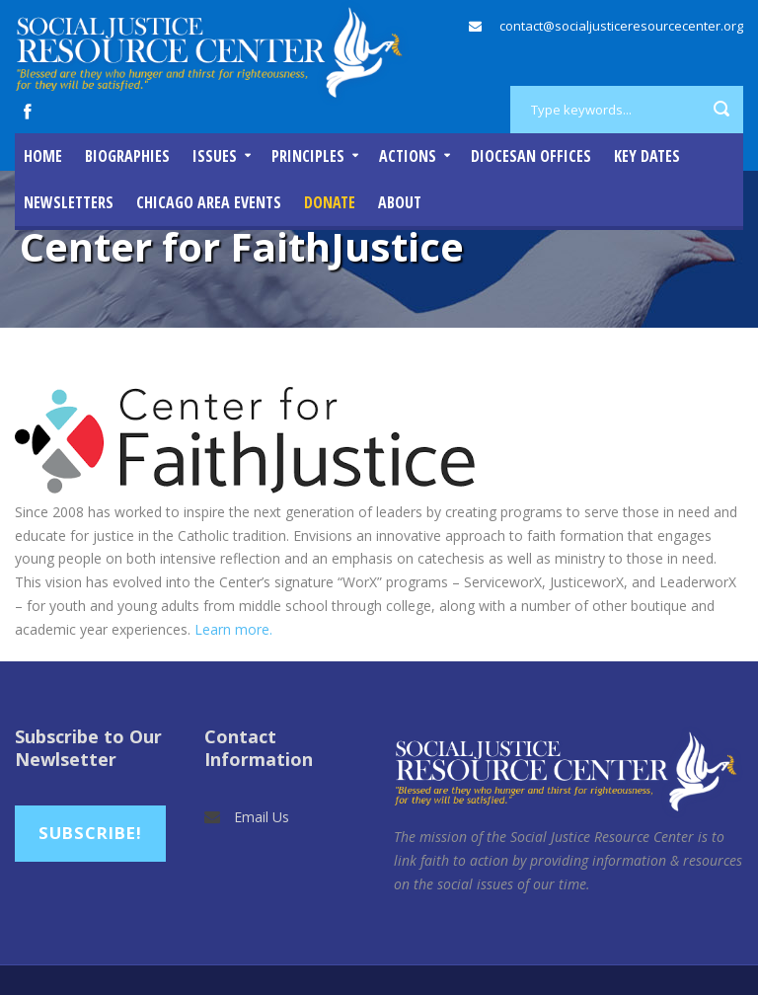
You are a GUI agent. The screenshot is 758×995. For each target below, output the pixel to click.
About (399, 202)
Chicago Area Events (208, 202)
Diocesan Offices (531, 156)
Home (43, 156)
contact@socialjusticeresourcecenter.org (621, 26)
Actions (407, 156)
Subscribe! (90, 832)
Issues (214, 156)
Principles (307, 156)
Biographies (127, 156)
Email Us (261, 816)
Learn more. (233, 629)
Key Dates (647, 156)
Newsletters (69, 202)
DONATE (329, 202)
